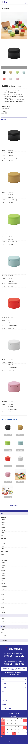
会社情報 (3, 687)
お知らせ (3, 696)
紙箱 (2, 618)
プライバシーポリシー (6, 708)
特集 (2, 692)
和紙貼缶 (3, 522)
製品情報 (3, 683)
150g (2, 599)
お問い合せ (4, 700)
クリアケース (4, 624)
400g (2, 607)
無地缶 (3, 530)
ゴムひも (3, 635)
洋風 (6, 113)
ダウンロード (8, 434)
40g (2, 589)
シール (3, 637)
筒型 (2, 541)
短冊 (2, 630)
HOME (2, 679)
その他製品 (4, 640)
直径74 (3, 568)
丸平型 (7, 108)
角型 (2, 549)
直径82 (3, 573)
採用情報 (3, 704)
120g (2, 597)
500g (2, 610)
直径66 (3, 565)
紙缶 (2, 532)
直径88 (3, 578)
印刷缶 (3, 108)
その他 (3, 583)
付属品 (3, 627)
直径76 (3, 570)
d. (23, 741)
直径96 (3, 581)
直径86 (3, 575)
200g (2, 602)
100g (2, 594)
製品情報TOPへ (14, 506)
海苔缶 (3, 535)
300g (2, 605)
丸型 (2, 546)
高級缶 (3, 527)
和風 (2, 113)
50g (2, 591)
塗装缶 (3, 525)
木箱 (2, 621)
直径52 (3, 562)
